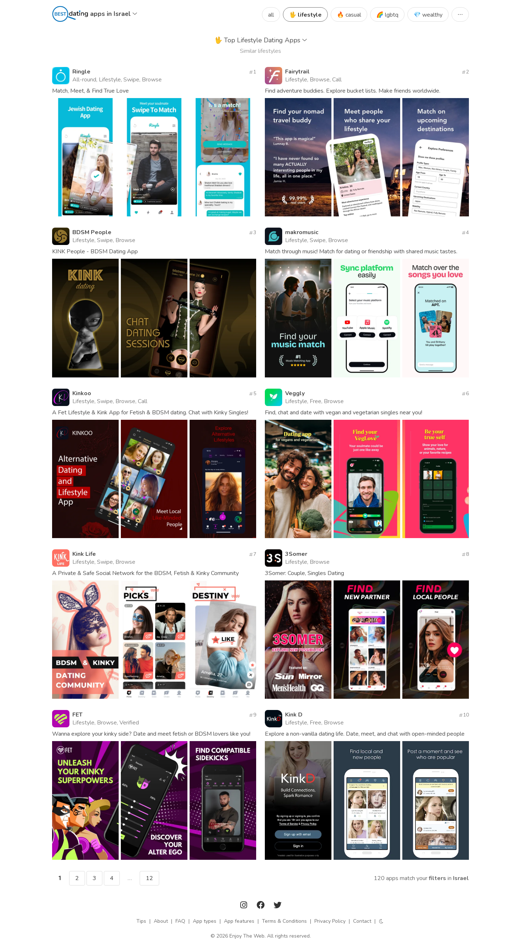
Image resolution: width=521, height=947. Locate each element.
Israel (461, 878)
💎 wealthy (428, 15)
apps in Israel (113, 13)
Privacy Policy (330, 921)
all (271, 15)
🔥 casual (349, 15)
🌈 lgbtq (387, 15)
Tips (141, 921)
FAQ (180, 921)
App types (204, 921)
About (161, 921)
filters (437, 878)
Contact (362, 921)
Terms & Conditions (284, 921)
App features (239, 921)
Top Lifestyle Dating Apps (260, 40)
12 (149, 878)
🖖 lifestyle (305, 15)
